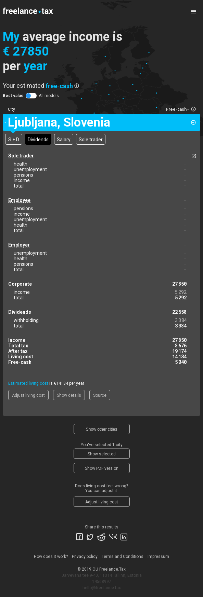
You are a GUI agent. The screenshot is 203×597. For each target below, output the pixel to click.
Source (99, 395)
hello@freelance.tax (102, 587)
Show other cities (101, 429)
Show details (69, 395)
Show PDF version (101, 468)
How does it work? (51, 556)
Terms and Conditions (122, 556)
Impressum (158, 556)
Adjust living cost (28, 395)
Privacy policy (85, 556)
